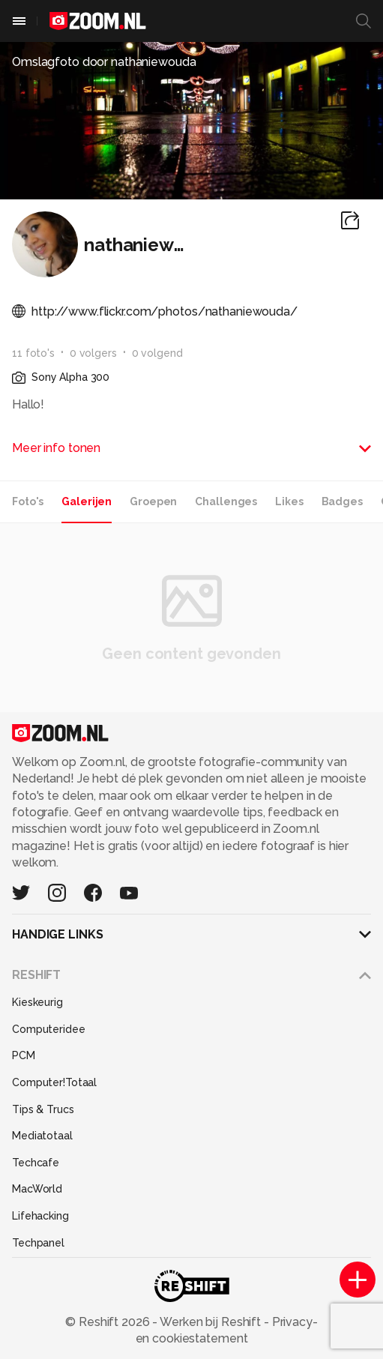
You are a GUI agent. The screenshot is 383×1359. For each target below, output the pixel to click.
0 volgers (93, 353)
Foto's (27, 501)
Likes (289, 501)
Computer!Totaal (54, 1082)
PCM (23, 1055)
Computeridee (48, 1029)
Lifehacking (40, 1216)
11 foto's (33, 353)
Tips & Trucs (43, 1109)
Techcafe (35, 1163)
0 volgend (157, 353)
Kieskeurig (37, 1002)
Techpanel (38, 1243)
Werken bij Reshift (210, 1322)
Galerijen (86, 501)
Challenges (226, 501)
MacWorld (37, 1189)
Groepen (153, 501)
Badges (342, 501)
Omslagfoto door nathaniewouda (104, 62)
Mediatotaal (42, 1136)
